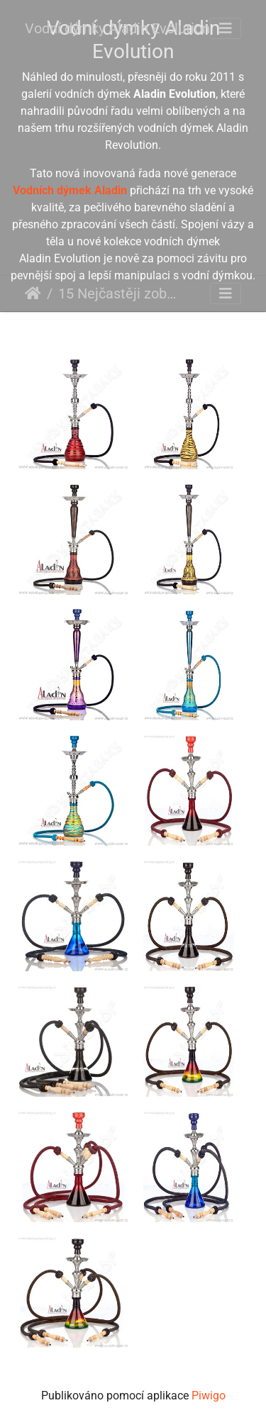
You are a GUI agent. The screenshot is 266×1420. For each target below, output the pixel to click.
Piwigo (209, 1395)
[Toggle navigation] (225, 28)
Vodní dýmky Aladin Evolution (117, 28)
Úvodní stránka (33, 293)
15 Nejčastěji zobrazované (117, 293)
